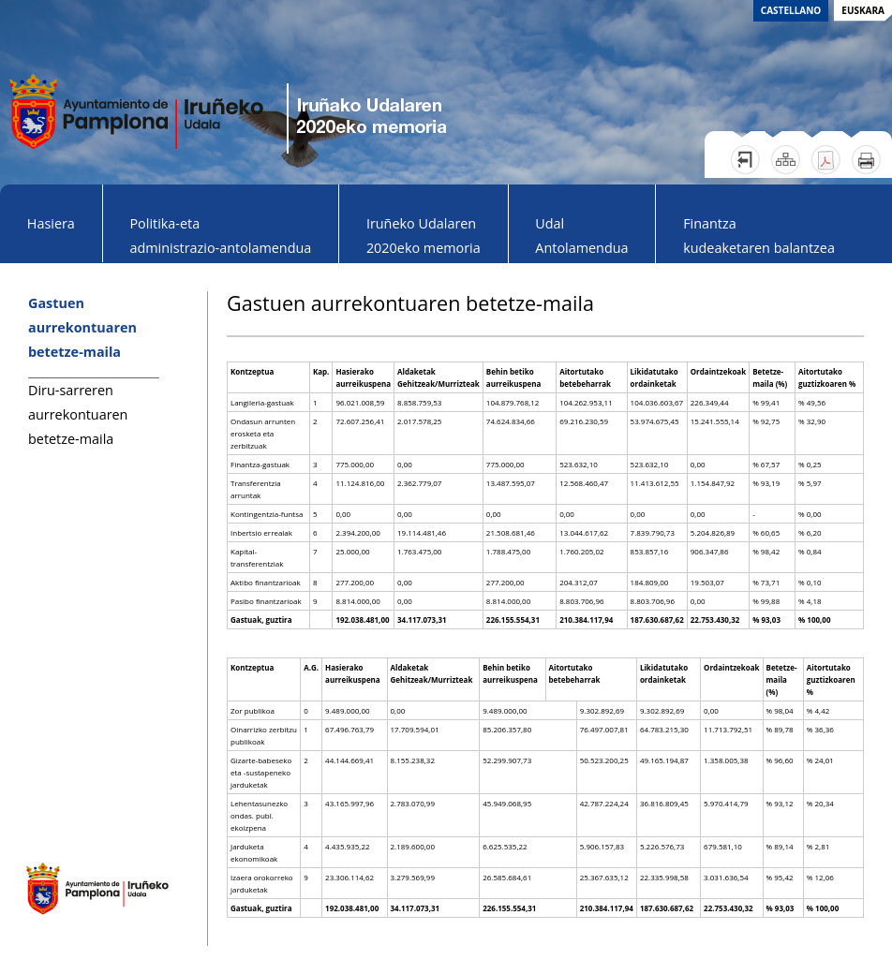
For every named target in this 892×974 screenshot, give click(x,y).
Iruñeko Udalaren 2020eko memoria (423, 235)
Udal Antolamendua (581, 235)
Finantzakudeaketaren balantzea (759, 235)
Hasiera (51, 223)
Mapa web (785, 159)
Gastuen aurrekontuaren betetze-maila (82, 327)
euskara (863, 10)
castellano (791, 10)
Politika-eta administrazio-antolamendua (220, 235)
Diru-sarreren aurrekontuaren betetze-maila (77, 414)
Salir (745, 159)
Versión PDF (825, 159)
